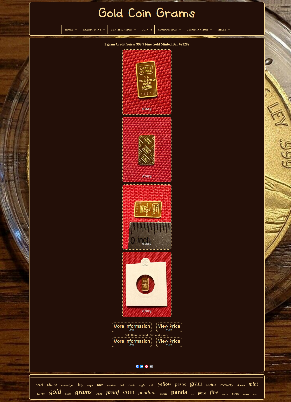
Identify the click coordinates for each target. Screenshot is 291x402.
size (192, 394)
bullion (225, 394)
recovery (226, 385)
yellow (164, 384)
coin (128, 391)
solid (151, 385)
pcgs (255, 394)
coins (211, 384)
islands (131, 385)
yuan (163, 393)
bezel (39, 385)
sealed (246, 394)
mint (253, 384)
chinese (241, 385)
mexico (111, 385)
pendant (147, 392)
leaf (122, 385)
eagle (142, 385)
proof (112, 392)
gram (196, 383)
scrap (235, 393)
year (99, 393)
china (52, 384)
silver (41, 393)
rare (100, 385)
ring (80, 384)
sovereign (67, 385)
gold (55, 391)
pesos (180, 384)
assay (68, 393)
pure (202, 393)
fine (214, 392)
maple (90, 385)
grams (83, 391)
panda (179, 392)
